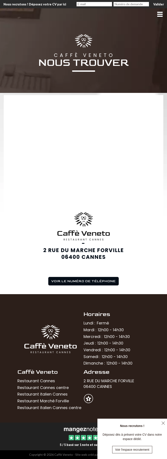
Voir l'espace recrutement (132, 449)
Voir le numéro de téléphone (83, 281)
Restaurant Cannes (36, 381)
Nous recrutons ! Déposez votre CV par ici (34, 4)
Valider (158, 4)
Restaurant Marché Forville (43, 401)
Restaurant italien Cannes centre (49, 407)
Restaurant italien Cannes (42, 394)
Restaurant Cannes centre (43, 387)
